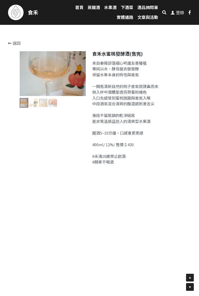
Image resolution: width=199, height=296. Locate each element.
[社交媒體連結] (189, 12)
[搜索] (164, 12)
